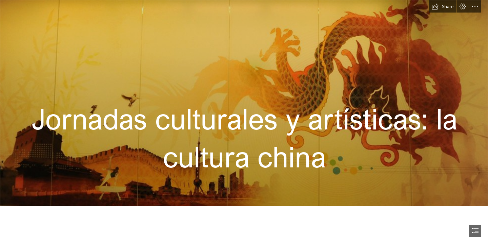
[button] (442, 6)
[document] (244, 122)
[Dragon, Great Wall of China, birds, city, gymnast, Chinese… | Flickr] (244, 103)
